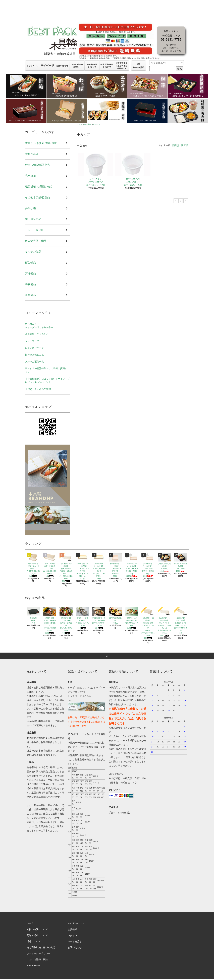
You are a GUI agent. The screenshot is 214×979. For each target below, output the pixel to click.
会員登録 (72, 929)
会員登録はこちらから (36, 334)
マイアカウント (76, 923)
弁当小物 (87, 124)
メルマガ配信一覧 (34, 361)
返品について (34, 941)
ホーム (79, 124)
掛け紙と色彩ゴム (34, 354)
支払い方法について (37, 929)
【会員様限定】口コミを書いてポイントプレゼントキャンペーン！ (47, 380)
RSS (29, 965)
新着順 (184, 145)
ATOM (36, 965)
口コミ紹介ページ (34, 347)
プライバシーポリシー (38, 953)
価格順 (175, 145)
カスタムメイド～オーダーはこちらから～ (39, 325)
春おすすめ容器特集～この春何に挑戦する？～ (46, 370)
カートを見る (75, 941)
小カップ (96, 124)
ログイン (72, 935)
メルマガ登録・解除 (37, 959)
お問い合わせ (75, 947)
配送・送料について (37, 935)
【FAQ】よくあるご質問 (38, 389)
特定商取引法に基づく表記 (41, 947)
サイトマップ (32, 341)
